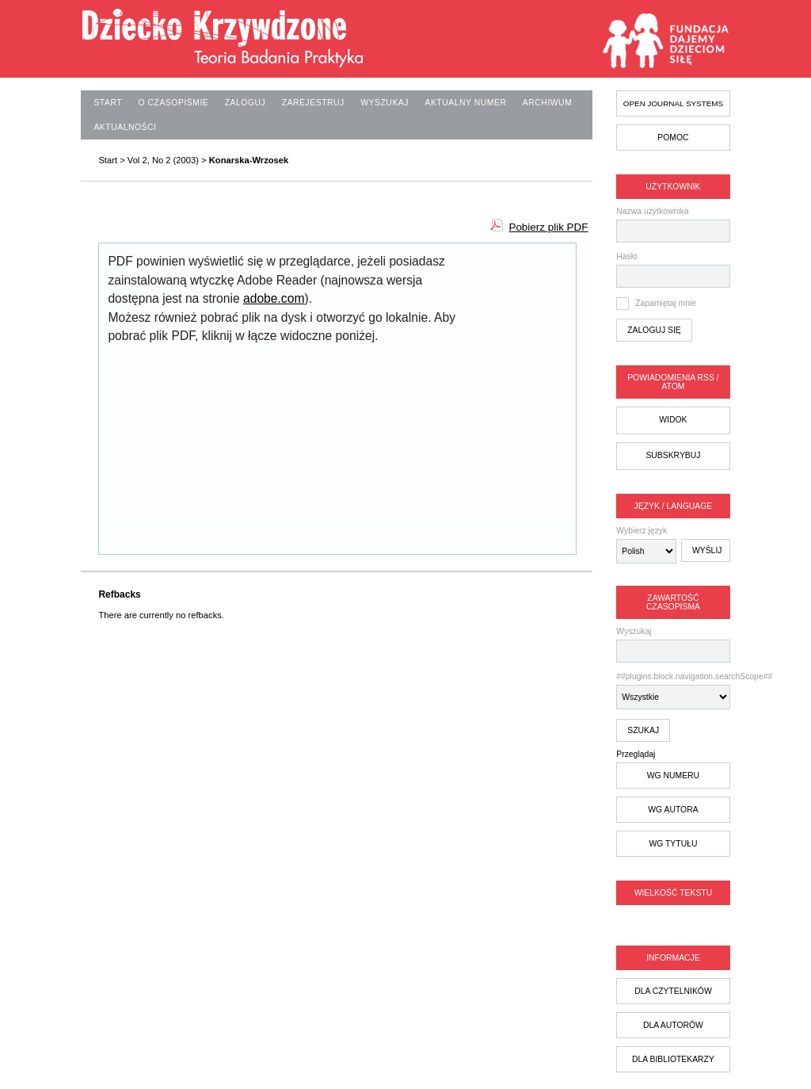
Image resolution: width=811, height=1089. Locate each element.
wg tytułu (673, 843)
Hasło (627, 256)
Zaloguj (245, 102)
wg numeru (673, 775)
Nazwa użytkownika (652, 211)
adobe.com (273, 298)
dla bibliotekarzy (673, 1059)
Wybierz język (641, 530)
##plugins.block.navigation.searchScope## (672, 690)
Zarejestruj (313, 102)
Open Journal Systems (673, 103)
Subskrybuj (672, 455)
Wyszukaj (672, 645)
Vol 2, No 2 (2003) (163, 160)
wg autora (673, 809)
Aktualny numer (465, 102)
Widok (673, 419)
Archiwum (547, 102)
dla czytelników (673, 991)
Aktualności (124, 127)
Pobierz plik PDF (548, 227)
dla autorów (673, 1025)
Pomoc (672, 137)
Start (107, 102)
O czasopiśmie (174, 102)
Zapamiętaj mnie (665, 303)
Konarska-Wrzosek (249, 160)
